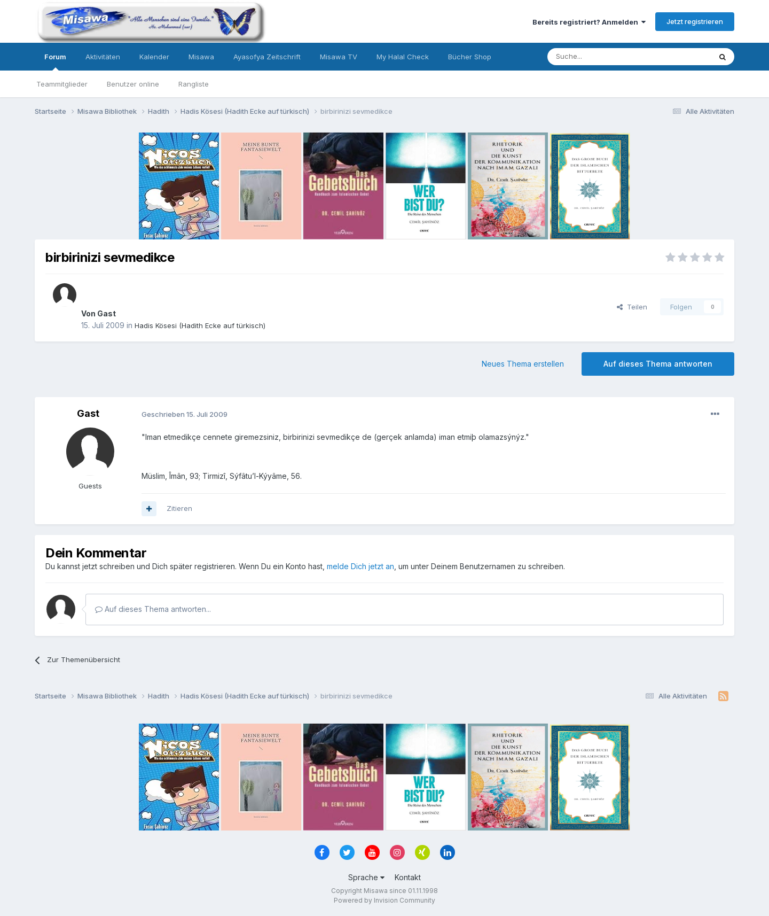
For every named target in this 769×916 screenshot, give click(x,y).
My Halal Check (402, 56)
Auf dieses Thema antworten (657, 363)
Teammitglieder (62, 84)
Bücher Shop (469, 56)
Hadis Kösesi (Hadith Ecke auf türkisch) (200, 325)
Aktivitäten (102, 56)
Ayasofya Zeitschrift (267, 56)
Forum (55, 61)
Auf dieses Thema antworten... (153, 609)
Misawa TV (338, 56)
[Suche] (595, 56)
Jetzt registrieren (694, 21)
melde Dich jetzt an (360, 566)
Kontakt (408, 877)
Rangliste (193, 84)
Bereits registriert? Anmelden (589, 22)
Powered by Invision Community (384, 900)
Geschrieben (184, 414)
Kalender (154, 56)
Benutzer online (133, 84)
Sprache (366, 877)
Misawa (201, 56)
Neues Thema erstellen (523, 363)
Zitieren (179, 508)
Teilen (632, 306)
